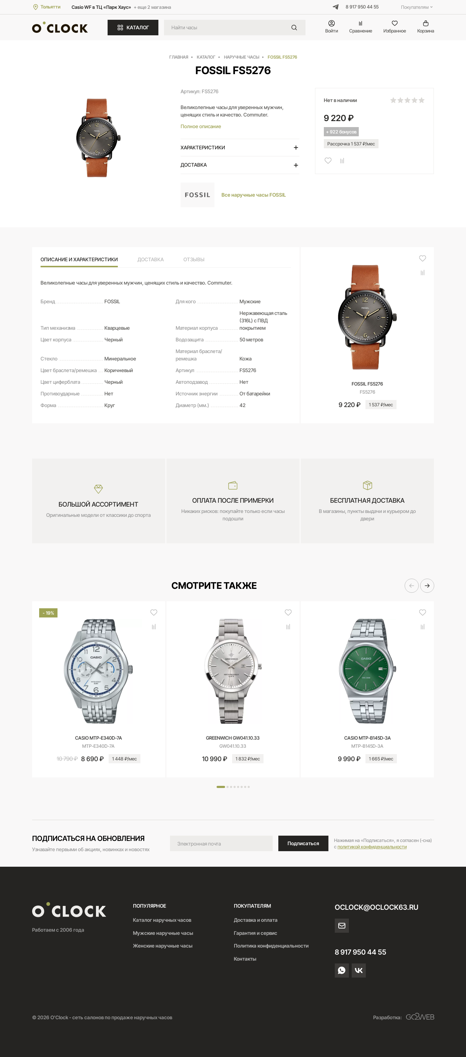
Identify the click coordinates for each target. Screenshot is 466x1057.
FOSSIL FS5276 (367, 384)
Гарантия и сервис (255, 933)
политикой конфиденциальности (372, 846)
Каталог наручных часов (162, 920)
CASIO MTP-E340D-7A (98, 738)
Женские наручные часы (163, 946)
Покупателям (417, 7)
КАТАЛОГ (133, 27)
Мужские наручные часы (163, 933)
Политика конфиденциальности (271, 946)
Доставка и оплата (256, 920)
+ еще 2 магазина (152, 7)
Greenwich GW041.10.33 (233, 738)
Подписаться (303, 843)
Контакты (245, 959)
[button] (412, 586)
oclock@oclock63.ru (376, 907)
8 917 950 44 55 (362, 7)
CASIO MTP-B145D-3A (367, 738)
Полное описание (201, 126)
